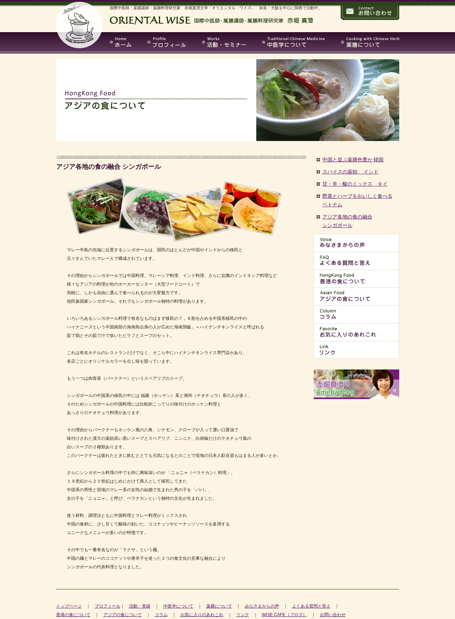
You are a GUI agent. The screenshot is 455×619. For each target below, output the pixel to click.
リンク (242, 614)
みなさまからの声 (262, 606)
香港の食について (73, 614)
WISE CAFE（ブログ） (284, 614)
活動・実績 (139, 606)
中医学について (178, 606)
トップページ (69, 606)
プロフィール (107, 606)
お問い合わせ (333, 614)
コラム (161, 614)
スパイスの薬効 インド (350, 172)
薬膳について (219, 606)
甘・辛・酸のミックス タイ (354, 184)
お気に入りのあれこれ (201, 614)
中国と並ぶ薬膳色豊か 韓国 (353, 159)
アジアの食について (122, 614)
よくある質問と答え (311, 606)
